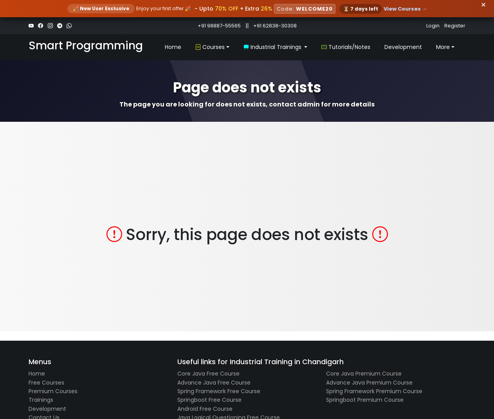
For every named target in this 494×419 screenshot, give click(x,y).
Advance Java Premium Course (369, 382)
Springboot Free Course (209, 400)
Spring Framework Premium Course (374, 391)
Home (173, 47)
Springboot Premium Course (365, 400)
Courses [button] (210, 47)
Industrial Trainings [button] (273, 47)
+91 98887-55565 (219, 25)
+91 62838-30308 (275, 25)
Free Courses (46, 382)
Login (433, 25)
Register (454, 25)
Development (403, 47)
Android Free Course (205, 409)
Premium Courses (53, 391)
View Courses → (405, 9)
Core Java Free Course (208, 373)
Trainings (41, 400)
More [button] (443, 47)
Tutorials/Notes (345, 47)
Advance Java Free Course (214, 382)
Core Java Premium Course (364, 373)
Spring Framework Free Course (218, 391)
